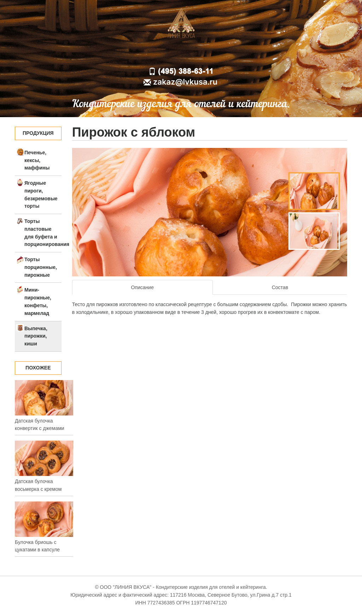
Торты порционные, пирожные (40, 267)
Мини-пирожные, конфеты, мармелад (37, 301)
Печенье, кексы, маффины (36, 160)
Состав (280, 287)
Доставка (199, 54)
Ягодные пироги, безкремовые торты (41, 194)
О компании (161, 54)
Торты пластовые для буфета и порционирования (43, 232)
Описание (142, 287)
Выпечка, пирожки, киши (35, 336)
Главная (125, 54)
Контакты (235, 54)
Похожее (38, 368)
